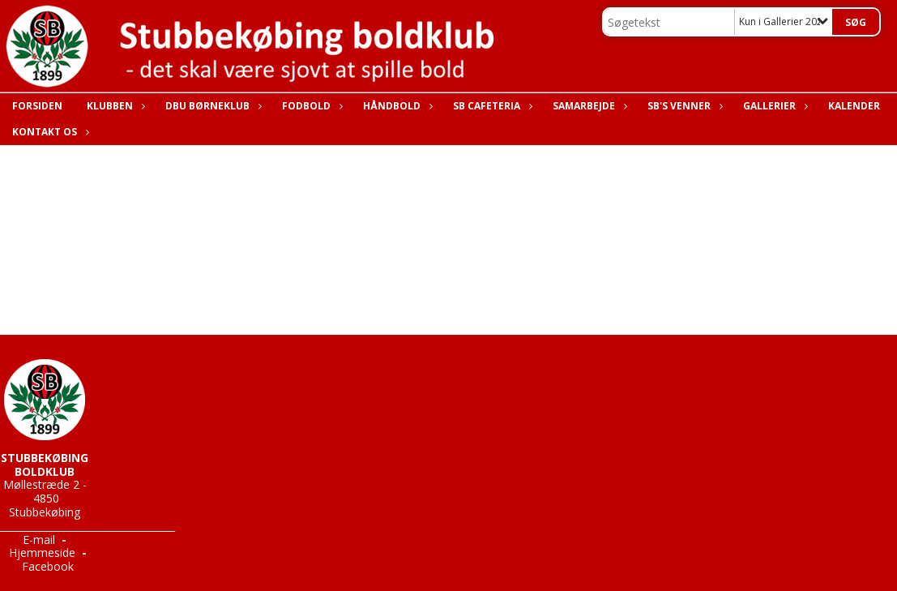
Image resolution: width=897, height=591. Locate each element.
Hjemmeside (42, 552)
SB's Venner (683, 106)
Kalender (854, 106)
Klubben (114, 106)
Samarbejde (588, 106)
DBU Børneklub (211, 106)
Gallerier (773, 106)
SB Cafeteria (490, 106)
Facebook (48, 566)
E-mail (39, 539)
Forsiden (37, 106)
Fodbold (310, 106)
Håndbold (396, 106)
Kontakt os (48, 132)
